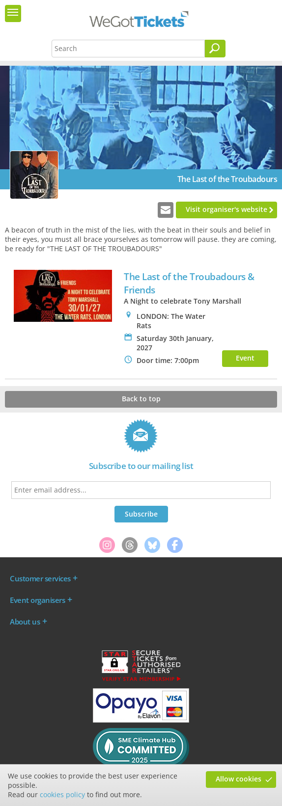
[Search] (215, 48)
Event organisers (37, 600)
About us (25, 621)
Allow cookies (238, 778)
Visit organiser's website (226, 209)
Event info (245, 360)
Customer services (40, 578)
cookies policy (62, 794)
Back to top (141, 398)
